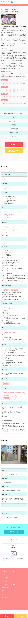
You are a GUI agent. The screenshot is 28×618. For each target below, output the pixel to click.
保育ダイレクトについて (8, 579)
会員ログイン (5, 598)
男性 (4, 91)
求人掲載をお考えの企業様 (8, 591)
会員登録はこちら (14, 539)
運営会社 (3, 607)
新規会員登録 (5, 595)
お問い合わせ (5, 588)
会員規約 (3, 602)
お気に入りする (14, 159)
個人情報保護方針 (5, 605)
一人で (3, 104)
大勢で (24, 104)
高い (24, 97)
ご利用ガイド (5, 582)
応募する (14, 152)
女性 (24, 91)
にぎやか (25, 111)
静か (4, 111)
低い (4, 97)
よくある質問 (5, 585)
